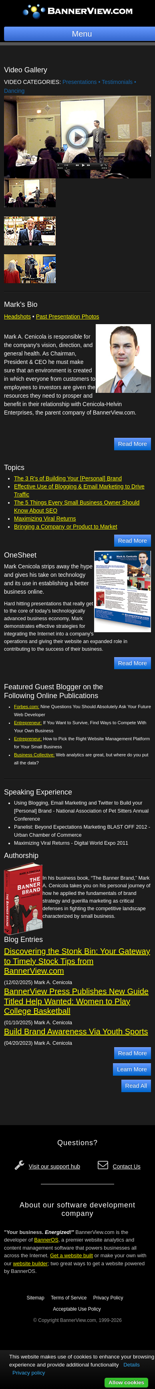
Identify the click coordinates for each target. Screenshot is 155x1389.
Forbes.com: (26, 706)
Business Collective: (34, 754)
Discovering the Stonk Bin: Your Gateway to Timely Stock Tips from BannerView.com (77, 961)
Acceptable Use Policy (77, 1309)
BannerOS (46, 1240)
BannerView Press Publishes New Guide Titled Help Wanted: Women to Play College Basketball (76, 1001)
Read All (136, 1086)
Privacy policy (28, 1373)
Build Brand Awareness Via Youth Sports (76, 1031)
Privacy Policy (108, 1298)
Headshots (17, 316)
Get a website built (71, 1255)
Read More (132, 444)
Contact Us (127, 1166)
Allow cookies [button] (126, 1382)
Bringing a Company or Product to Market (65, 526)
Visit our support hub (54, 1166)
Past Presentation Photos (67, 316)
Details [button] (131, 1365)
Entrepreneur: (28, 722)
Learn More (132, 1069)
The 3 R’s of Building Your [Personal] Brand (68, 478)
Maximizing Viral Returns (45, 518)
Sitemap (35, 1298)
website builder (30, 1263)
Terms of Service (69, 1298)
